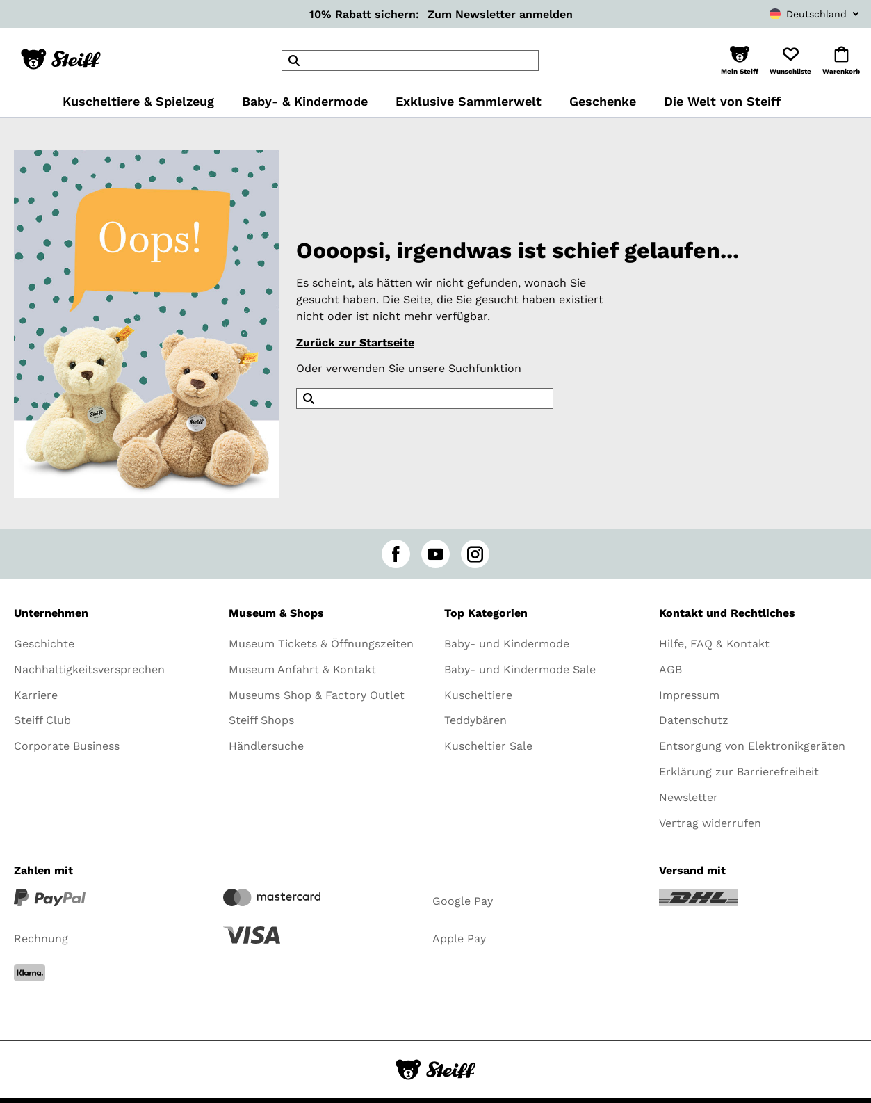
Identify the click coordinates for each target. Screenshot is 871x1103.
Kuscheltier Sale (488, 745)
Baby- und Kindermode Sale (520, 669)
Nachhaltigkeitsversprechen (89, 669)
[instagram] (475, 554)
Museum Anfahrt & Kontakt (302, 669)
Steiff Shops (261, 720)
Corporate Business (67, 745)
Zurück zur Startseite (355, 342)
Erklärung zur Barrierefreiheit (739, 771)
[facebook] (396, 554)
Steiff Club (42, 720)
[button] (739, 60)
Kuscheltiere (478, 695)
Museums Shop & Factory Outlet (317, 695)
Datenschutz (693, 720)
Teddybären (475, 720)
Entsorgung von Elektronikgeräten (752, 745)
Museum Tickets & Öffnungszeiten (321, 643)
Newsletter (688, 797)
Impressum (689, 695)
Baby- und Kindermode (506, 643)
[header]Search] (410, 60)
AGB (670, 669)
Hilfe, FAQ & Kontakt (714, 643)
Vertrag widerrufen (710, 823)
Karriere (36, 695)
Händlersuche (266, 745)
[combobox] (785, 14)
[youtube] (435, 554)
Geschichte (44, 643)
